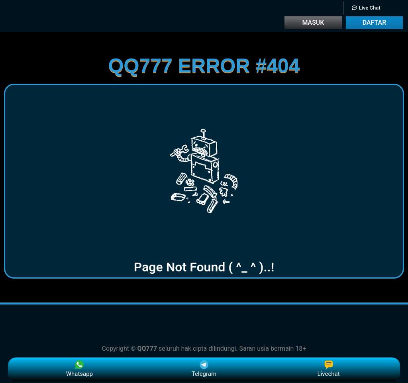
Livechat (329, 368)
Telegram (204, 368)
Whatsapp (79, 368)
